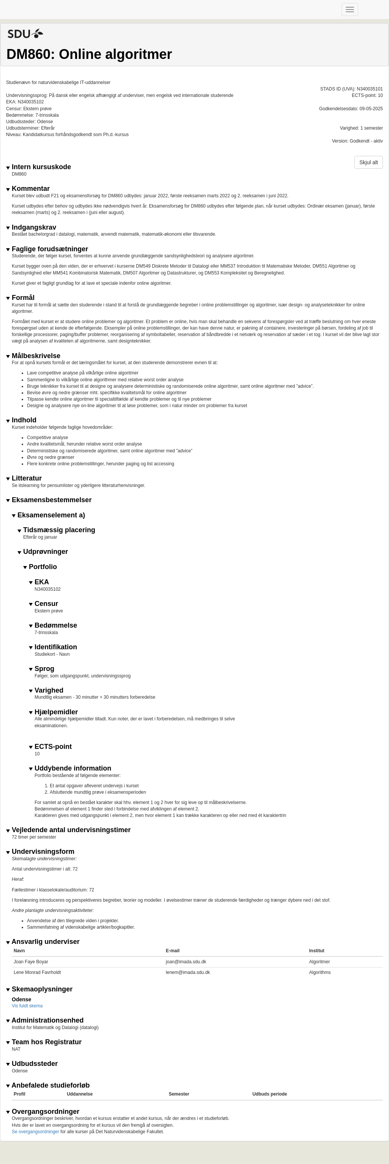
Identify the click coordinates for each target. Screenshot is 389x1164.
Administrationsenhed (45, 1020)
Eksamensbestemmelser (49, 500)
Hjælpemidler (53, 712)
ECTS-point (50, 746)
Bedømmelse (53, 625)
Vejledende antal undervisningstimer (68, 830)
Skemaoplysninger (39, 989)
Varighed (46, 690)
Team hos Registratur (44, 1042)
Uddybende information (70, 768)
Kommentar (28, 188)
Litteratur (24, 478)
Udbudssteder (32, 1063)
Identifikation (53, 647)
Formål (20, 297)
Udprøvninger (42, 551)
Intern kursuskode (38, 167)
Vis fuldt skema (27, 1006)
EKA (39, 582)
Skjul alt (368, 162)
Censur (43, 603)
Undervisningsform (40, 851)
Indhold (21, 420)
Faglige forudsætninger (47, 249)
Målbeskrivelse (33, 356)
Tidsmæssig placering (56, 530)
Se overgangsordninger (35, 1131)
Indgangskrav (31, 227)
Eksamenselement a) (48, 515)
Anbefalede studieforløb (48, 1085)
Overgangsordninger (42, 1111)
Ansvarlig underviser (42, 941)
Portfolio (40, 567)
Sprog (41, 668)
